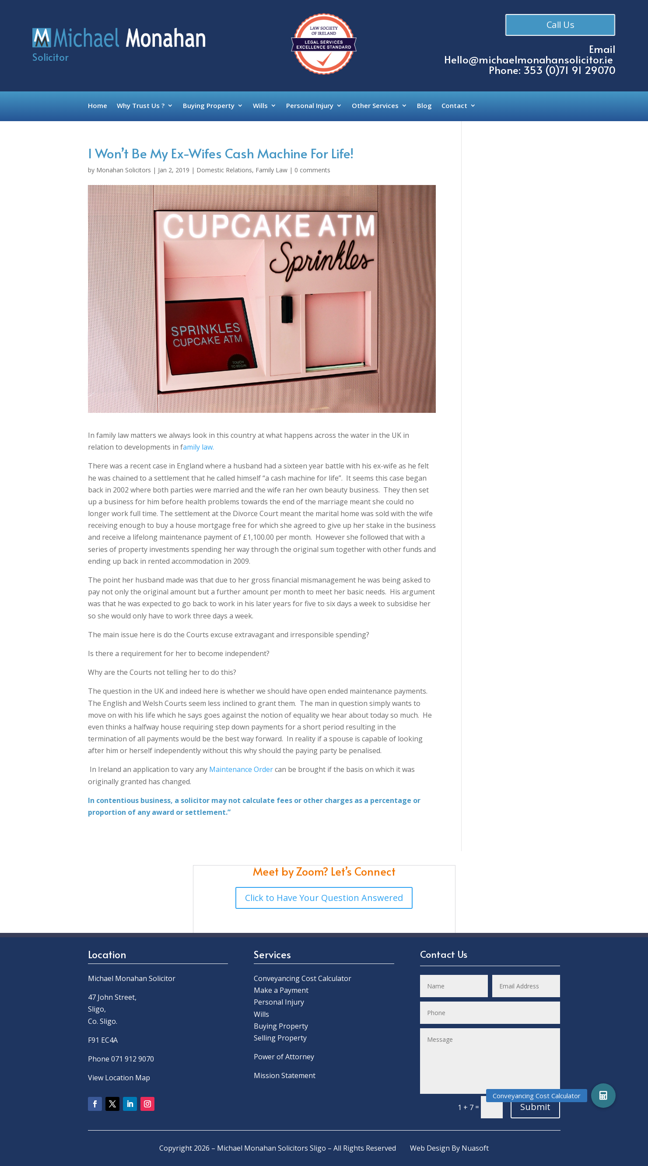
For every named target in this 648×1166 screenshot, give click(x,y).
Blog (424, 106)
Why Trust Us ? (141, 106)
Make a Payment (281, 990)
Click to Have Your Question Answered (324, 898)
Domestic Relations (224, 170)
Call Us (560, 25)
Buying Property (209, 106)
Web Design (430, 1148)
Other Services (375, 106)
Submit (535, 1107)
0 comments (312, 170)
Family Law (271, 170)
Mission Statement (285, 1075)
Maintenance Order (241, 769)
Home (97, 106)
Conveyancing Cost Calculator (302, 978)
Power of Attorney (284, 1056)
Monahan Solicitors (123, 170)
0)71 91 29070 (582, 70)
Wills (260, 106)
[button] (603, 1095)
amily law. (198, 447)
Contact (454, 106)
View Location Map (119, 1077)
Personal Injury (309, 106)
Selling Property (280, 1038)
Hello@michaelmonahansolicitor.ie (528, 59)
